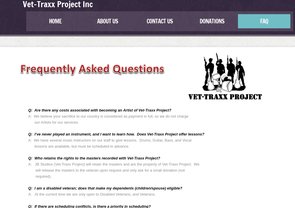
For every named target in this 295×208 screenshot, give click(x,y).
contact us (160, 21)
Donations (212, 21)
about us (107, 21)
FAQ (264, 21)
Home (55, 21)
